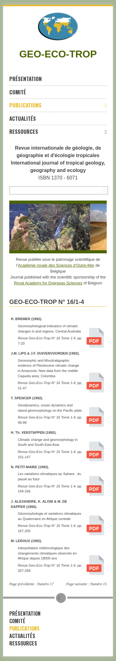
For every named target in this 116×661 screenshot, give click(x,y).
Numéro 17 (45, 584)
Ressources (58, 131)
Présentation (25, 79)
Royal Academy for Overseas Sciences (48, 283)
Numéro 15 (98, 584)
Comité (17, 92)
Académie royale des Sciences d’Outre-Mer (56, 265)
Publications (58, 105)
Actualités (22, 118)
